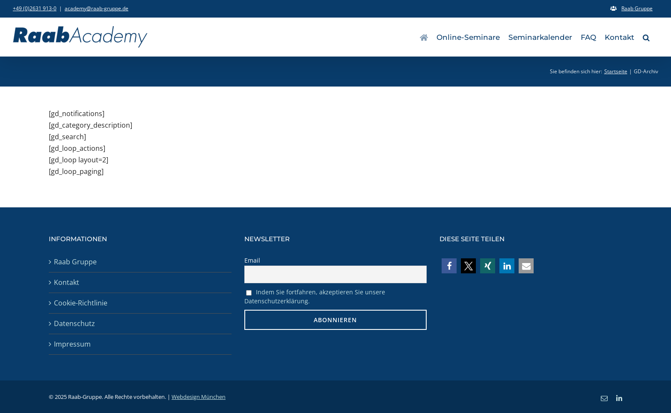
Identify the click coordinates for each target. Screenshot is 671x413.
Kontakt (66, 282)
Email (252, 260)
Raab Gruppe (75, 261)
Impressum (72, 344)
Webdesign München (199, 397)
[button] (646, 37)
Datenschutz (74, 323)
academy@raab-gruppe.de (96, 8)
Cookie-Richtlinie (80, 303)
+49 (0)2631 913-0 (34, 8)
